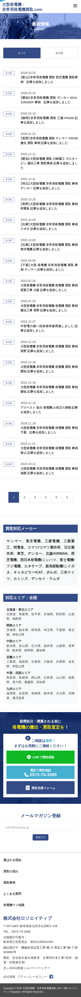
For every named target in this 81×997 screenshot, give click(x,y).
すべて (22, 53)
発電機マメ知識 (13, 905)
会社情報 (9, 976)
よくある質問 (12, 893)
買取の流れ (10, 871)
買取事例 (9, 882)
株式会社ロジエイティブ (27, 918)
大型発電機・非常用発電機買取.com (22, 7)
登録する (40, 837)
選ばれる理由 (12, 860)
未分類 (59, 53)
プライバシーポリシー (32, 976)
